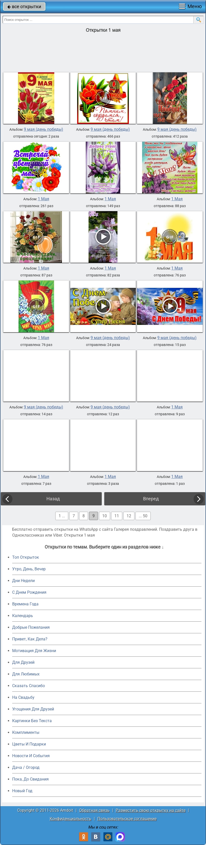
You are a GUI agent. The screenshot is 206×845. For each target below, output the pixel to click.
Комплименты (25, 732)
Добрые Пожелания (31, 627)
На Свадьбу (23, 697)
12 (129, 515)
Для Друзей (23, 662)
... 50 (143, 515)
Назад (53, 498)
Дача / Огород (26, 767)
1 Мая (43, 199)
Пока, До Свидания (30, 779)
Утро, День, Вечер (29, 569)
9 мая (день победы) (43, 129)
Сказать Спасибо (28, 685)
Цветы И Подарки (29, 744)
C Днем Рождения (29, 592)
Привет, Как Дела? (29, 639)
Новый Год (22, 790)
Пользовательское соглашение (127, 818)
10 (104, 515)
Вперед (151, 498)
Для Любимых (26, 674)
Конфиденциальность (70, 818)
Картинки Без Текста (32, 720)
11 (116, 515)
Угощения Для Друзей (33, 709)
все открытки (24, 6)
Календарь (22, 615)
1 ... (62, 515)
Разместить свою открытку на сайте (150, 810)
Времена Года (25, 604)
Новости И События (31, 755)
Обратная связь (94, 810)
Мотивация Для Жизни (34, 650)
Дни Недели (23, 580)
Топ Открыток (25, 557)
